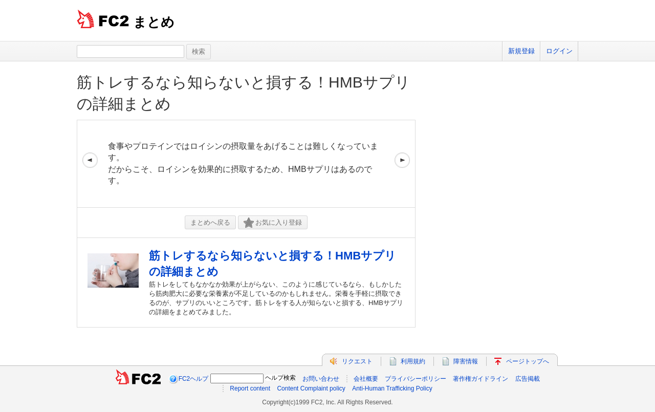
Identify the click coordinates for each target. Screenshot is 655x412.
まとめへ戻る (210, 222)
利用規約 (413, 361)
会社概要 (366, 378)
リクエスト (357, 361)
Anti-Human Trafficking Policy (392, 388)
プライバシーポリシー (415, 378)
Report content (250, 388)
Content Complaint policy (311, 388)
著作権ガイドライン (480, 378)
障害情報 (465, 361)
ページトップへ (527, 361)
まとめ (153, 22)
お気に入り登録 (273, 223)
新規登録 (521, 51)
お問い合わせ (320, 378)
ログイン (559, 51)
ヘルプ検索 (280, 378)
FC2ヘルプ (194, 378)
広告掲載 (527, 378)
